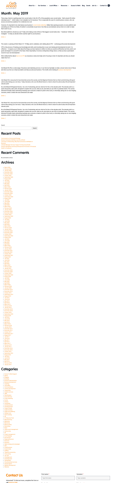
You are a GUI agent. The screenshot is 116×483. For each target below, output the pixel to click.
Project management (9, 434)
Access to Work (75, 5)
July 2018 (6, 317)
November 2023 (8, 213)
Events (88, 5)
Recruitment (7, 437)
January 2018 (7, 327)
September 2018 (8, 314)
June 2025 (7, 182)
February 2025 (8, 188)
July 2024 (6, 200)
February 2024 (8, 208)
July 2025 (6, 180)
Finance (6, 401)
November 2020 (8, 271)
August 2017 (7, 335)
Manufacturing (8, 419)
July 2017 (6, 337)
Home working (8, 414)
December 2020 (8, 270)
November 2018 (8, 310)
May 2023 (6, 222)
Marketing (7, 421)
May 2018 (6, 320)
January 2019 (7, 307)
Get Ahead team (8, 406)
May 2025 (6, 183)
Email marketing (8, 398)
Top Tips (6, 455)
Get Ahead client (8, 405)
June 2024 (7, 201)
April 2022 (7, 244)
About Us (32, 5)
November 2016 (8, 350)
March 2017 (7, 343)
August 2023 (7, 218)
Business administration (10, 380)
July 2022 (6, 239)
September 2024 (8, 196)
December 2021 (8, 250)
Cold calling (7, 385)
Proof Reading (8, 436)
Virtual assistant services (10, 462)
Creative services (8, 392)
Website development (10, 465)
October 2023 (7, 214)
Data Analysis (7, 395)
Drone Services (8, 396)
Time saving (7, 454)
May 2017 (6, 340)
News (5, 427)
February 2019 (8, 306)
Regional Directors (9, 439)
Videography (7, 460)
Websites (6, 467)
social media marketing (39, 25)
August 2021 (7, 257)
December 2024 (8, 191)
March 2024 (7, 206)
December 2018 (8, 309)
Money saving (7, 424)
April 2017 (7, 341)
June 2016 (7, 358)
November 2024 (8, 193)
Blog (83, 5)
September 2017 (8, 333)
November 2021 (8, 252)
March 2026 (7, 167)
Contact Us (103, 5)
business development (64, 70)
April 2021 (7, 263)
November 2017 (8, 330)
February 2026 (8, 169)
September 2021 (8, 255)
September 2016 (8, 353)
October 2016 (7, 351)
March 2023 (7, 226)
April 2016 (7, 361)
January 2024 (7, 209)
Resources (65, 5)
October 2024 (7, 195)
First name (45, 474)
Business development (10, 382)
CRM (5, 393)
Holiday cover (7, 413)
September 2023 (8, 216)
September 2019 (8, 294)
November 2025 (8, 174)
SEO (5, 445)
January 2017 (7, 346)
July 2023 (6, 219)
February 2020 (8, 286)
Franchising (7, 403)
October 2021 (7, 253)
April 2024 (7, 204)
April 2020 (7, 283)
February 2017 (8, 345)
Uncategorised (8, 457)
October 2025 (7, 175)
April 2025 (7, 185)
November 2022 (8, 232)
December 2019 (8, 289)
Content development (10, 388)
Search (3, 125)
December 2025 (8, 172)
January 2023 (7, 229)
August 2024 (7, 198)
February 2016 (8, 363)
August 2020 (7, 276)
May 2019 (6, 301)
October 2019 (7, 293)
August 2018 (7, 315)
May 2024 (6, 203)
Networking (7, 426)
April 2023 (7, 224)
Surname (80, 474)
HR (5, 416)
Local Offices (54, 5)
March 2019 (7, 304)
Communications (8, 387)
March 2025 (7, 187)
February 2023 (8, 227)
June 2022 (7, 240)
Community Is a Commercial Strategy (10, 138)
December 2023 (8, 211)
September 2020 (8, 275)
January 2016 (7, 364)
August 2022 (7, 237)
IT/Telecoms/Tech (9, 418)
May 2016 (6, 359)
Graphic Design (8, 408)
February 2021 (8, 266)
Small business (8, 447)
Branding (6, 379)
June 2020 (7, 280)
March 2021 (7, 265)
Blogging (6, 377)
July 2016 (6, 356)
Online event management (11, 429)
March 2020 (7, 284)
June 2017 (7, 338)
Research (6, 440)
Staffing (6, 450)
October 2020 (7, 273)
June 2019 (7, 299)
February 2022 (8, 247)
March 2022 (7, 245)
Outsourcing (7, 431)
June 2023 (7, 221)
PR (5, 432)
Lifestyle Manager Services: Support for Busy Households (15, 144)
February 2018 (8, 325)
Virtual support (8, 463)
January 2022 (7, 249)
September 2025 (8, 177)
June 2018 (7, 319)
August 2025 (7, 178)
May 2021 (6, 262)
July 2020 (6, 278)
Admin (6, 375)
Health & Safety (8, 410)
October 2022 (7, 234)
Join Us (95, 5)
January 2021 (7, 268)
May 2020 (6, 281)
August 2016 (7, 354)
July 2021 (6, 258)
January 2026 (7, 170)
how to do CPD (20, 56)
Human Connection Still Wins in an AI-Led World (13, 140)
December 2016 (8, 348)
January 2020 (7, 288)
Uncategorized (8, 458)
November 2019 (8, 291)
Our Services (43, 5)
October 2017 (7, 332)
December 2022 (8, 231)
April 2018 (7, 322)
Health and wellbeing (9, 411)
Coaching (6, 383)
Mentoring (7, 423)
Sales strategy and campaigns (12, 444)
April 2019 (7, 302)
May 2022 (6, 242)
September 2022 (8, 235)
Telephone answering (9, 452)
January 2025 (7, 190)
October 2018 (7, 312)
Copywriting (7, 390)
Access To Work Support (10, 374)
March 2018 (7, 324)
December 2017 (8, 328)
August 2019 (7, 296)
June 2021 (7, 260)
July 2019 (6, 297)
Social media (7, 449)
